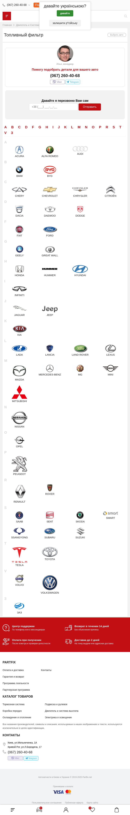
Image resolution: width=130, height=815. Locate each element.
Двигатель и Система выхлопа (33, 25)
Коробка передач (12, 710)
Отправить (89, 106)
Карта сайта (92, 802)
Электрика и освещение (58, 717)
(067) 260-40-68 (17, 4)
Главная (7, 25)
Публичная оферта (74, 802)
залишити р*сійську (65, 23)
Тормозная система (13, 704)
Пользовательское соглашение (47, 802)
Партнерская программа (16, 689)
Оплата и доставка (13, 670)
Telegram (72, 82)
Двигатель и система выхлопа (61, 710)
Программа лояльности (16, 683)
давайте (65, 13)
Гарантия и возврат (13, 676)
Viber (57, 82)
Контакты (46, 670)
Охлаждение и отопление (17, 717)
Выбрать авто (116, 35)
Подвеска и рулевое (56, 704)
